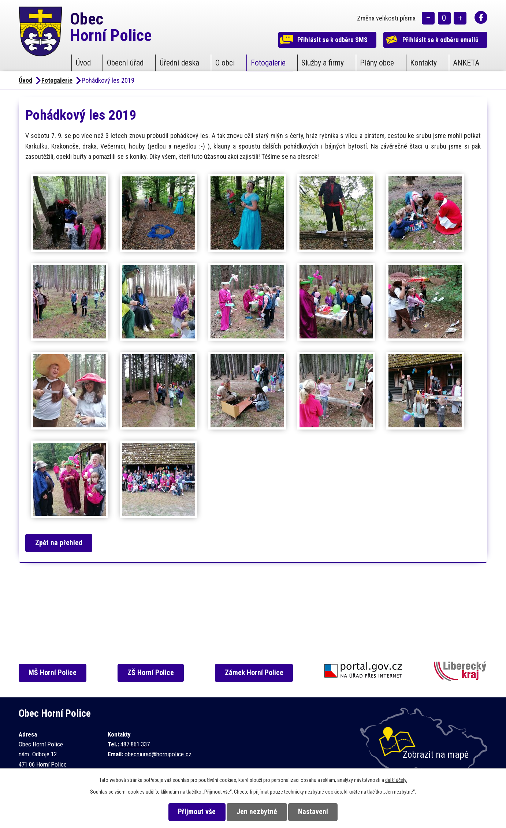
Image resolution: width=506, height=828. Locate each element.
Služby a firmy (322, 62)
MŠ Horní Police (54, 672)
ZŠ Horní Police (152, 672)
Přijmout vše (195, 812)
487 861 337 (135, 744)
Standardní (444, 18)
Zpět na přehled (59, 543)
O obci (225, 62)
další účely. (396, 780)
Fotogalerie (268, 62)
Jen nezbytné (257, 812)
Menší (428, 18)
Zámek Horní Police (256, 672)
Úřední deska (179, 62)
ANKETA (466, 62)
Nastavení (315, 812)
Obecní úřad (125, 62)
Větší (460, 18)
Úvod (83, 62)
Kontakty (423, 62)
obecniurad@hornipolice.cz (157, 754)
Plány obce (377, 62)
